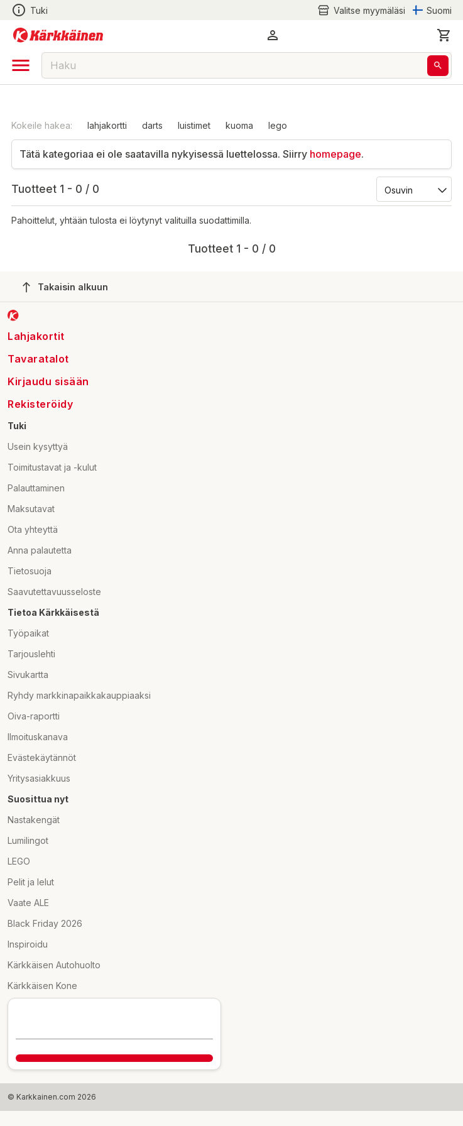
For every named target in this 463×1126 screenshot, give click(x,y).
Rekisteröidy (40, 404)
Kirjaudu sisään (48, 381)
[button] (272, 35)
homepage (335, 154)
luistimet (194, 125)
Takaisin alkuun (65, 287)
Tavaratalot (38, 359)
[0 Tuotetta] (444, 35)
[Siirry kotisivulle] (58, 35)
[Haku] (438, 65)
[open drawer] (21, 65)
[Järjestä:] (413, 189)
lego (277, 125)
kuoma (239, 125)
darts (152, 125)
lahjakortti (107, 125)
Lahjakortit (36, 336)
